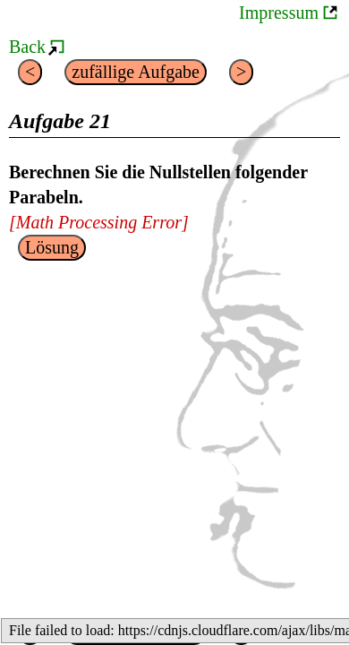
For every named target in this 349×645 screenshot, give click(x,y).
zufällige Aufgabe (136, 72)
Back (27, 46)
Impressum (279, 12)
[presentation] (99, 222)
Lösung (52, 247)
